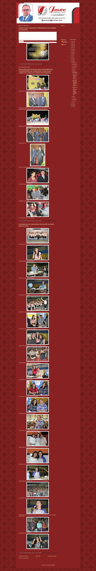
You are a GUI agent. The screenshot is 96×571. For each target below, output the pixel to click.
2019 (72, 52)
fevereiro (74, 99)
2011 (72, 104)
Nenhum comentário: (38, 220)
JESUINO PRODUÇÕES (65, 42)
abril (73, 96)
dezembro (74, 62)
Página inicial (38, 556)
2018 (72, 53)
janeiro (73, 101)
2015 (72, 58)
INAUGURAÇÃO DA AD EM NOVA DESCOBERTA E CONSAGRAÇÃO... (74, 83)
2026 (72, 41)
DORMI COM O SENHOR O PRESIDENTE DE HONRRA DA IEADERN (74, 75)
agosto (73, 67)
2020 (72, 50)
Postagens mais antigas (52, 556)
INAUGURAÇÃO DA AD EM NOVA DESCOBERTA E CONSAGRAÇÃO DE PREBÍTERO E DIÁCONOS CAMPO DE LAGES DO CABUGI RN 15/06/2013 (36, 71)
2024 (72, 44)
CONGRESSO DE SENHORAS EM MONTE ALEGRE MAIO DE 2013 (74, 91)
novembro (74, 64)
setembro (74, 66)
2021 (72, 49)
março (73, 97)
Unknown (64, 44)
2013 (72, 61)
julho (73, 69)
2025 (72, 42)
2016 (72, 56)
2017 (72, 55)
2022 (72, 47)
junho (73, 70)
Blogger (53, 565)
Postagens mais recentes (23, 556)
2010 (72, 106)
